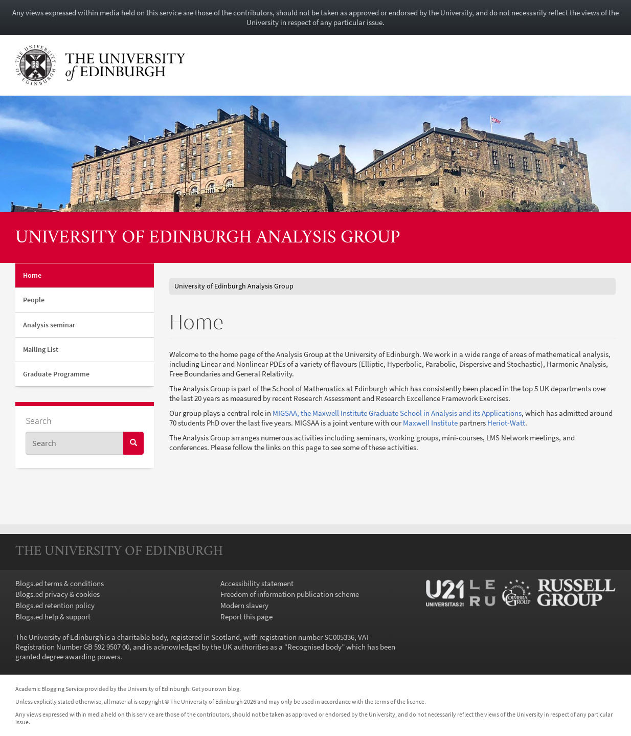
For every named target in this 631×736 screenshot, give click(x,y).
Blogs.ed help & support (53, 616)
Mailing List (40, 349)
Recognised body (314, 647)
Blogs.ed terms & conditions (59, 583)
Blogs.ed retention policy (55, 605)
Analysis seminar (49, 324)
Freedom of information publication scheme (289, 594)
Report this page (246, 616)
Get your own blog (215, 689)
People (33, 299)
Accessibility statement (257, 583)
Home (32, 275)
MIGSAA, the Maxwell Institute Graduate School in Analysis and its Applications (397, 413)
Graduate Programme (56, 373)
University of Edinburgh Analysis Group (207, 238)
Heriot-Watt (506, 423)
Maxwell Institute (430, 423)
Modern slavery (244, 605)
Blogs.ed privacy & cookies (57, 594)
